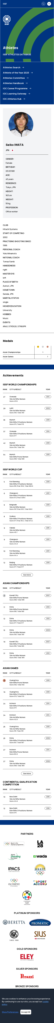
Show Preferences (10, 1012)
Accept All (25, 1012)
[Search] (43, 4)
